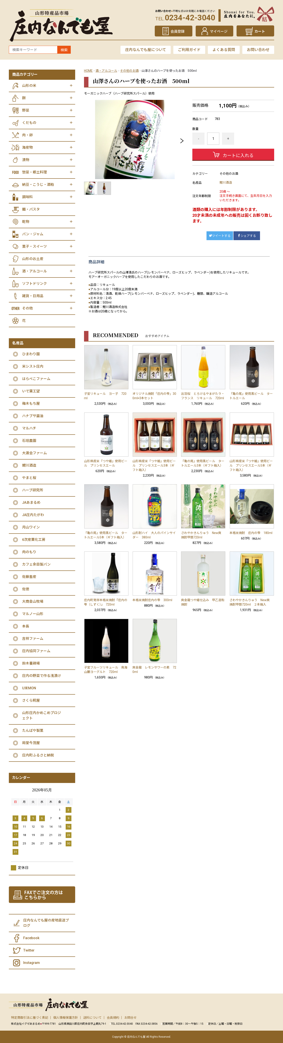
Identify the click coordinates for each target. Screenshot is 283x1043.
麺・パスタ (31, 209)
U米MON (29, 688)
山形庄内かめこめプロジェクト (41, 715)
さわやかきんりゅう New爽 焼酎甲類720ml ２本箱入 (251, 602)
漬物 (25, 160)
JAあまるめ (31, 502)
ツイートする (220, 235)
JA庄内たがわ (33, 515)
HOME (88, 70)
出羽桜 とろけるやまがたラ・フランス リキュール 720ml (202, 396)
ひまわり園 (31, 354)
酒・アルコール (106, 70)
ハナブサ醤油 (32, 416)
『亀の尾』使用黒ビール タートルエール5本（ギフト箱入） (105, 535)
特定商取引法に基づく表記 (29, 1017)
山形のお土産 (32, 259)
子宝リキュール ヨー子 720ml (105, 396)
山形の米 (29, 86)
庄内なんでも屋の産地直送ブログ (46, 923)
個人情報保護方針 (65, 1017)
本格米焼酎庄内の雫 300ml (152, 600)
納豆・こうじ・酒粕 (38, 184)
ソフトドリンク (34, 283)
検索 (64, 50)
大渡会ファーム (34, 453)
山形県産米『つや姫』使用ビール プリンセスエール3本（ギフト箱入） (154, 465)
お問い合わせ (258, 49)
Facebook (31, 938)
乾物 (25, 222)
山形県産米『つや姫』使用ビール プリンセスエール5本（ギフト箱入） (251, 465)
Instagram (31, 963)
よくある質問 (223, 49)
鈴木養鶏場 (31, 663)
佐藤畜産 (29, 577)
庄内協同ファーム (36, 651)
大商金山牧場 (32, 601)
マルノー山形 (32, 614)
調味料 (27, 197)
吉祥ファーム (32, 638)
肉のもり (29, 552)
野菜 (25, 110)
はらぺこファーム (36, 379)
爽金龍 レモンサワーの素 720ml (154, 670)
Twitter (28, 950)
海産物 (27, 147)
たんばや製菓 (32, 730)
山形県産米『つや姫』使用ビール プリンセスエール (105, 463)
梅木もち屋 (31, 403)
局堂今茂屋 (31, 743)
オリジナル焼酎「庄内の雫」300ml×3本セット (154, 396)
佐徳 (25, 589)
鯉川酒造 (226, 182)
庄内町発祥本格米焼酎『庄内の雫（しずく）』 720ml (105, 602)
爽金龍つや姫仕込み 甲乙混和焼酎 (202, 602)
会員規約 (113, 1017)
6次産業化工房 (33, 540)
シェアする (246, 235)
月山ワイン (31, 527)
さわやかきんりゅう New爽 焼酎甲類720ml (202, 535)
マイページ (219, 31)
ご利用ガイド (189, 49)
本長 (25, 626)
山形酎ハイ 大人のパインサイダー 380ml (154, 535)
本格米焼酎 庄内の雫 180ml (250, 533)
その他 (27, 308)
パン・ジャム (32, 234)
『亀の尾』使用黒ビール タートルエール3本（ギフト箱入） (202, 463)
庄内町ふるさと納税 (38, 755)
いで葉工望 (31, 391)
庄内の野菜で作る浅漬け (41, 676)
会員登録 (177, 31)
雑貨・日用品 (32, 296)
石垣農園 (29, 441)
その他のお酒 (129, 70)
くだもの (29, 123)
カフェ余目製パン (36, 564)
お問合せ (130, 1017)
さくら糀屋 (31, 700)
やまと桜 (29, 478)
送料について (92, 1017)
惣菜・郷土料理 (34, 172)
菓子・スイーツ (34, 246)
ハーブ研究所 (32, 490)
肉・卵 (27, 135)
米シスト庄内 (32, 366)
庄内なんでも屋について (145, 49)
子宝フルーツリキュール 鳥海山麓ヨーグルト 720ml (105, 670)
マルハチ (29, 428)
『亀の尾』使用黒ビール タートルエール (251, 396)
